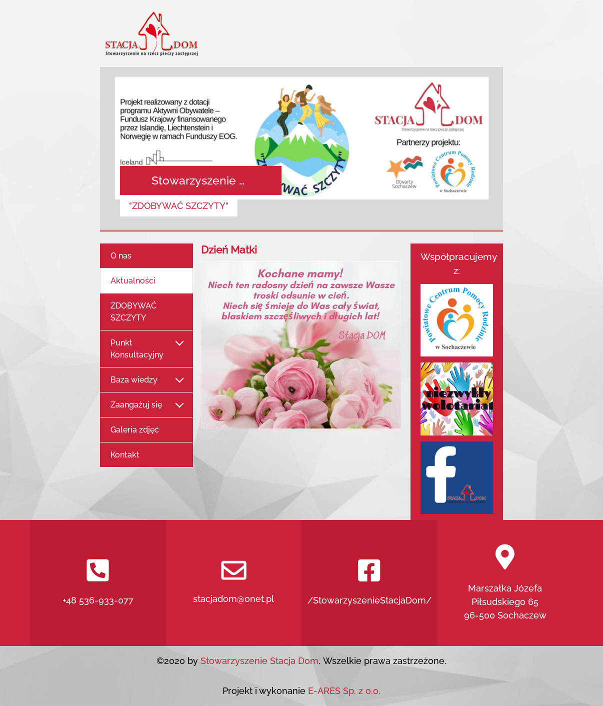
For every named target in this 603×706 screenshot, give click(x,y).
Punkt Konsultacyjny (146, 349)
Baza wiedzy (146, 380)
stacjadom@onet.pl (233, 582)
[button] (130, 149)
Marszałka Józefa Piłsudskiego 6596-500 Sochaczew (505, 582)
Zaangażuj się (146, 405)
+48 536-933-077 (98, 582)
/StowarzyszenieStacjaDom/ (370, 582)
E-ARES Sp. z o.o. (344, 691)
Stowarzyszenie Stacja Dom (258, 661)
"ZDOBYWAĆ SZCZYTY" (178, 205)
